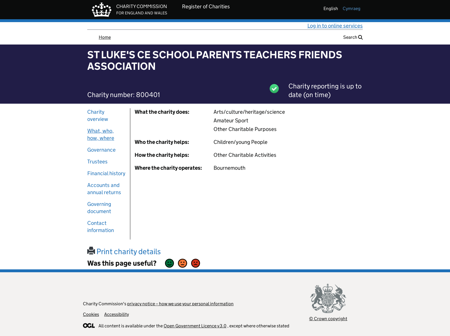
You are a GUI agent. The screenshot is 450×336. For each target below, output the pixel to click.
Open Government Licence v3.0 (195, 326)
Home (105, 37)
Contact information (100, 226)
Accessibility (116, 314)
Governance (101, 149)
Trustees (97, 161)
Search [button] (353, 37)
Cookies (91, 314)
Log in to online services (335, 25)
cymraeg (351, 8)
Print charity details (124, 251)
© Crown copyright (328, 318)
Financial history (106, 173)
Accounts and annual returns (104, 189)
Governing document (99, 208)
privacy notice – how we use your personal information (180, 303)
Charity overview (97, 115)
